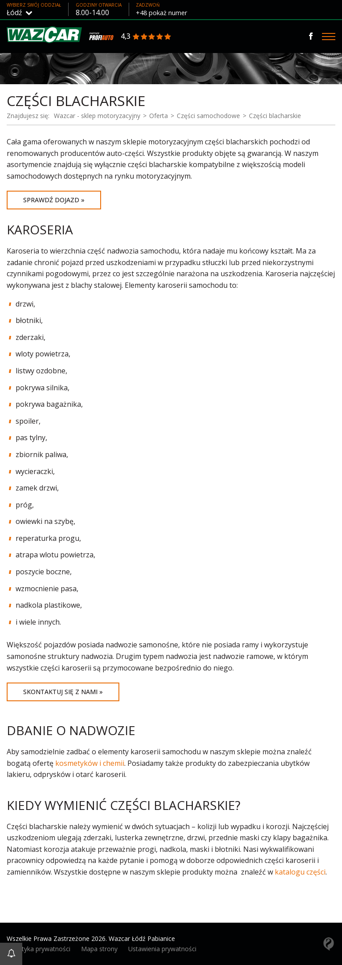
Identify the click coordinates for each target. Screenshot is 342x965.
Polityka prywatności (40, 949)
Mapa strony (99, 949)
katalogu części (300, 872)
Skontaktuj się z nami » (63, 691)
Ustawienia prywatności (162, 949)
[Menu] (328, 36)
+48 (165, 12)
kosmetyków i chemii (89, 763)
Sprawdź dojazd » (54, 200)
